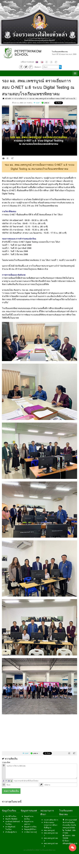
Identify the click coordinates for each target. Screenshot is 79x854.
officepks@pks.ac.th (70, 843)
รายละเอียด (6, 762)
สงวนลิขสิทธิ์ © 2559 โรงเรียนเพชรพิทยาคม (39, 850)
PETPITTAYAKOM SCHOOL (27, 53)
